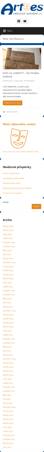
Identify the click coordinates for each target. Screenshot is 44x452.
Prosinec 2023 (9, 339)
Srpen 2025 (8, 258)
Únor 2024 (7, 331)
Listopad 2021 (9, 439)
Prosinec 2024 (9, 290)
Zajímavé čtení (12, 112)
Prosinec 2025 (9, 242)
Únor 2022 (7, 427)
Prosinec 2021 (9, 435)
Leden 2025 (8, 287)
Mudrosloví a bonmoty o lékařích (17, 188)
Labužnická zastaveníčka (13, 178)
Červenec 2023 (9, 359)
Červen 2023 (8, 363)
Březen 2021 (8, 443)
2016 (36, 151)
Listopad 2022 (9, 391)
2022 (9, 151)
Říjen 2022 (7, 395)
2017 (32, 151)
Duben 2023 (8, 371)
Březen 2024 (8, 327)
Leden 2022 (8, 431)
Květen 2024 (8, 319)
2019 (23, 151)
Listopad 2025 (9, 246)
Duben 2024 (8, 323)
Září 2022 (7, 399)
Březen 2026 (8, 230)
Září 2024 (7, 303)
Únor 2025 (7, 282)
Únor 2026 (7, 234)
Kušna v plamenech (11, 173)
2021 (14, 151)
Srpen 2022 (7, 403)
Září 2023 (7, 351)
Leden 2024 (8, 335)
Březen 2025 (8, 278)
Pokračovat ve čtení (13, 103)
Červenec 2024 (9, 311)
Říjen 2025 (7, 250)
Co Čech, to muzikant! (12, 193)
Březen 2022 (8, 423)
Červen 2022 (8, 411)
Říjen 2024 (7, 299)
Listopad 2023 (9, 343)
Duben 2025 (8, 274)
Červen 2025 (8, 266)
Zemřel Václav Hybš (11, 183)
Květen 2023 (8, 367)
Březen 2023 (8, 375)
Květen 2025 (8, 270)
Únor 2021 (7, 447)
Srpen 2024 (8, 307)
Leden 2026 (8, 238)
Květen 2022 (8, 415)
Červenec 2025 (9, 262)
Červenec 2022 (9, 407)
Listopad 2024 (9, 294)
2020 (18, 151)
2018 (27, 151)
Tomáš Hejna (29, 81)
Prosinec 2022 (9, 387)
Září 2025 (7, 254)
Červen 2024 (8, 315)
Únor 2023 (7, 379)
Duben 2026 (8, 226)
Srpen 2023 (8, 355)
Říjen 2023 (7, 347)
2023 (5, 151)
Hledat (6, 202)
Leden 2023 (8, 383)
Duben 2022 (8, 419)
